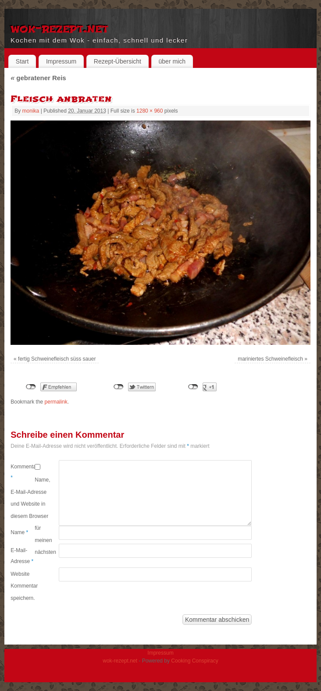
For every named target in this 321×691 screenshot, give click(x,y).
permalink (56, 402)
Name (19, 532)
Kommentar (23, 472)
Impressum (61, 61)
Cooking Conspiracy (194, 661)
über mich (172, 61)
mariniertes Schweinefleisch (270, 359)
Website (20, 574)
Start (22, 61)
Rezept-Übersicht (117, 61)
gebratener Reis (38, 78)
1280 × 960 (149, 111)
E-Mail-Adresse (22, 556)
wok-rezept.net (59, 28)
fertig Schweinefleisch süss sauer (57, 359)
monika (30, 111)
